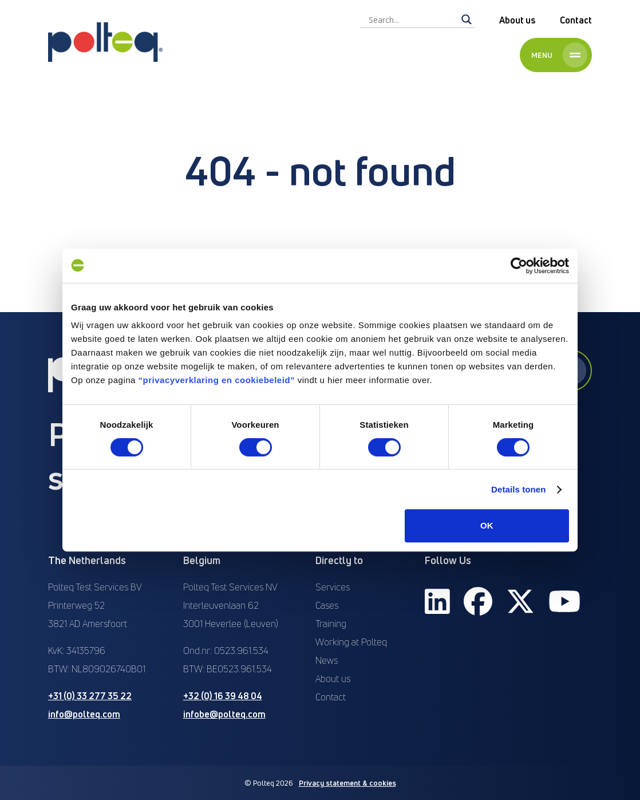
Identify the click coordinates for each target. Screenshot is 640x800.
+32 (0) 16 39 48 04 (222, 695)
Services (332, 587)
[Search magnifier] (467, 19)
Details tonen (518, 489)
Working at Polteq (351, 642)
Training (330, 623)
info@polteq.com (84, 714)
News (326, 660)
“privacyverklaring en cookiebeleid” (217, 380)
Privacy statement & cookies (347, 783)
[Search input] (412, 19)
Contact (576, 20)
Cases (326, 605)
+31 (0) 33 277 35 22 (90, 695)
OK (486, 525)
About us (517, 20)
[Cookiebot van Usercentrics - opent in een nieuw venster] (519, 265)
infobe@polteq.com (224, 714)
